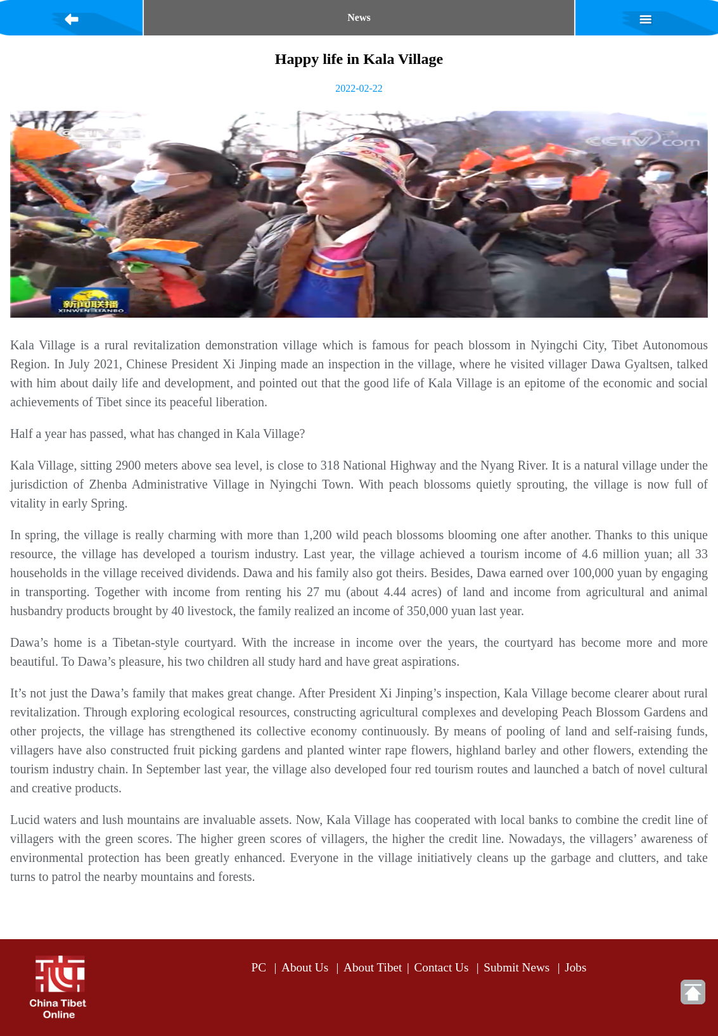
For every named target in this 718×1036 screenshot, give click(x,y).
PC (259, 967)
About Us (304, 967)
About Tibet (372, 967)
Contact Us (441, 967)
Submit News (516, 967)
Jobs (575, 967)
